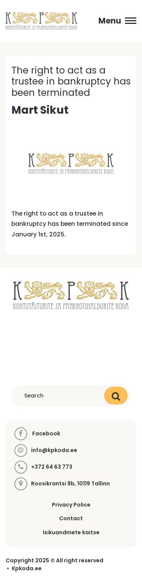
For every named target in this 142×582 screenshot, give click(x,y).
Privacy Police (71, 504)
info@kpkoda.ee (54, 450)
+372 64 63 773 (51, 467)
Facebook (37, 433)
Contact (71, 518)
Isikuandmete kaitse (71, 532)
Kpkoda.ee (27, 568)
